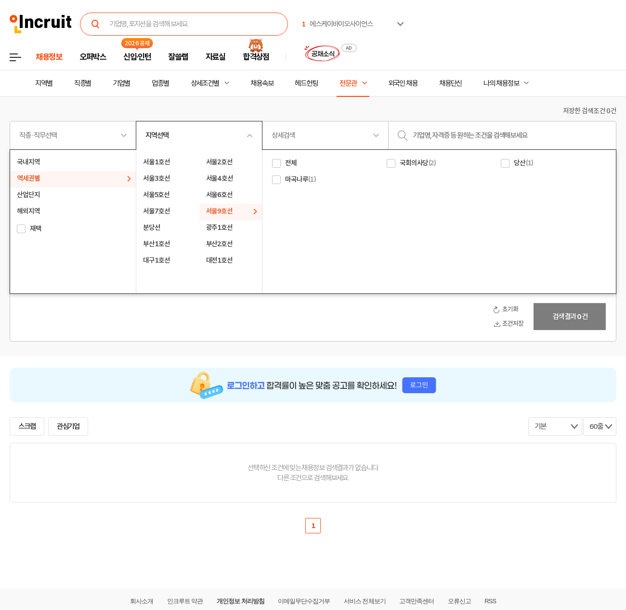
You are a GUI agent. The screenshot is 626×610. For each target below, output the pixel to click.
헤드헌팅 (306, 83)
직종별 (82, 83)
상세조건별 (205, 83)
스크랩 (27, 426)
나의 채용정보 (501, 83)
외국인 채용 (402, 83)
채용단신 (450, 83)
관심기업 (68, 426)
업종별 (160, 83)
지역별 (43, 83)
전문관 (348, 83)
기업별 (121, 83)
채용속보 (262, 83)
